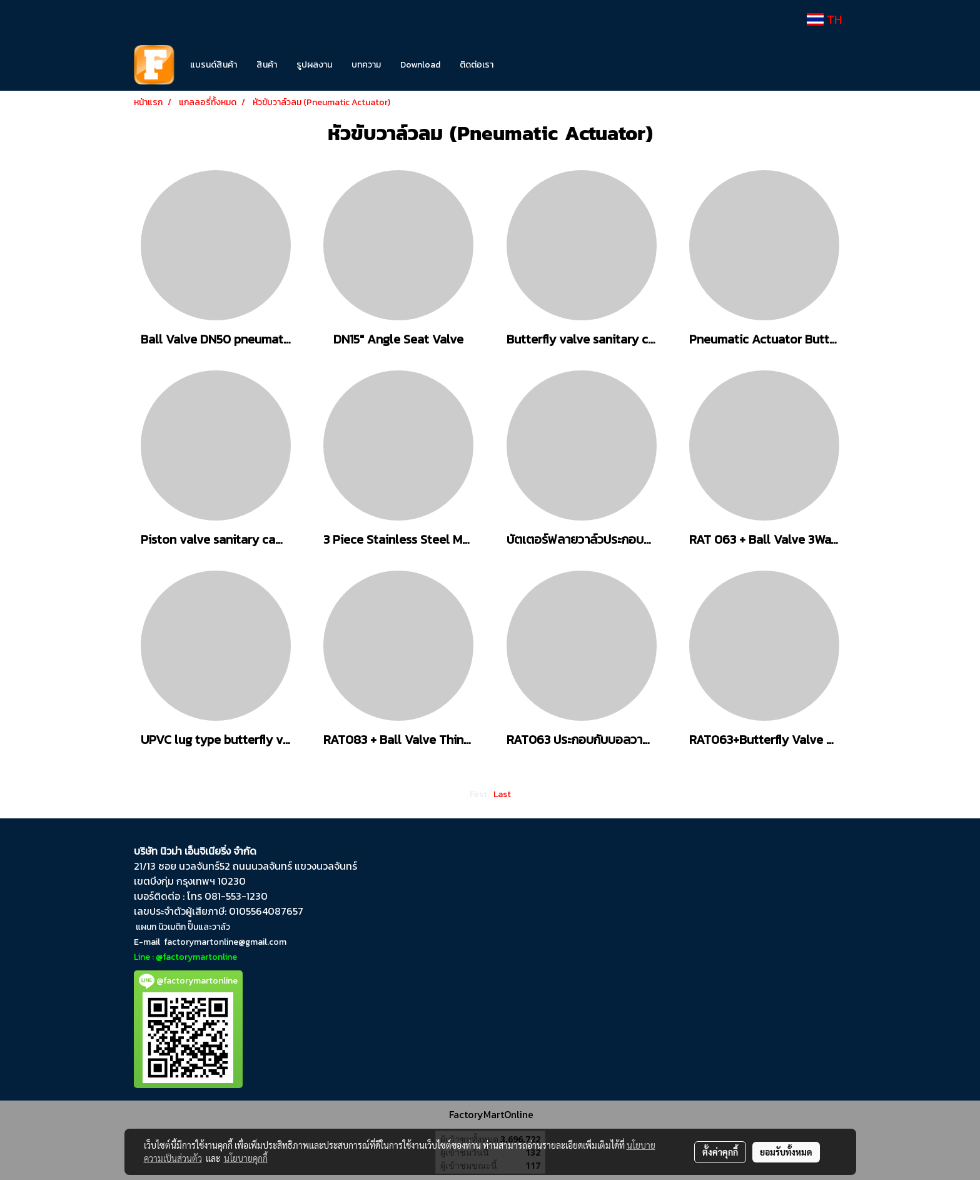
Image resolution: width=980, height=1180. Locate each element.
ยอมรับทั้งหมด (786, 1151)
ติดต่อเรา (476, 64)
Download (420, 64)
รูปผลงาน (314, 64)
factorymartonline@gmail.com (225, 942)
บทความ (366, 64)
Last (502, 794)
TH (824, 19)
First (478, 794)
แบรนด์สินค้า (213, 64)
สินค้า (266, 64)
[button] (521, 65)
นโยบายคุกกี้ (246, 1158)
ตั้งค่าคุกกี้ (720, 1151)
